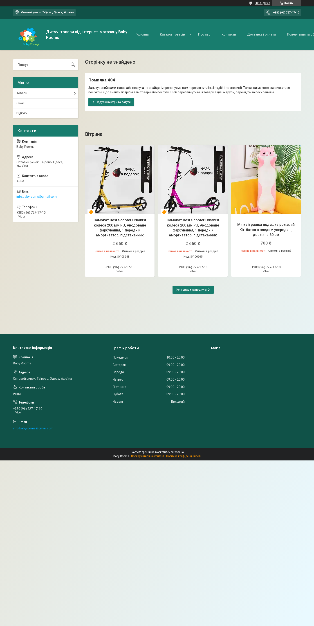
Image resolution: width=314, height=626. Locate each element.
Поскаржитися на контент (147, 456)
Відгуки (21, 113)
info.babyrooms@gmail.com (36, 196)
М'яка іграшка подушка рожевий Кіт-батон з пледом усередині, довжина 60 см (266, 229)
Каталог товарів (172, 34)
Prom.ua (178, 452)
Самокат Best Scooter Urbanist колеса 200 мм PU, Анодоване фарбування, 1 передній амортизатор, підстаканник (120, 227)
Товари (21, 93)
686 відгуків (262, 3)
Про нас (204, 34)
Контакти (229, 34)
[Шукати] (72, 64)
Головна (142, 34)
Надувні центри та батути (113, 102)
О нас (20, 103)
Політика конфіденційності (183, 456)
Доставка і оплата (261, 34)
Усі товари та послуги (191, 289)
